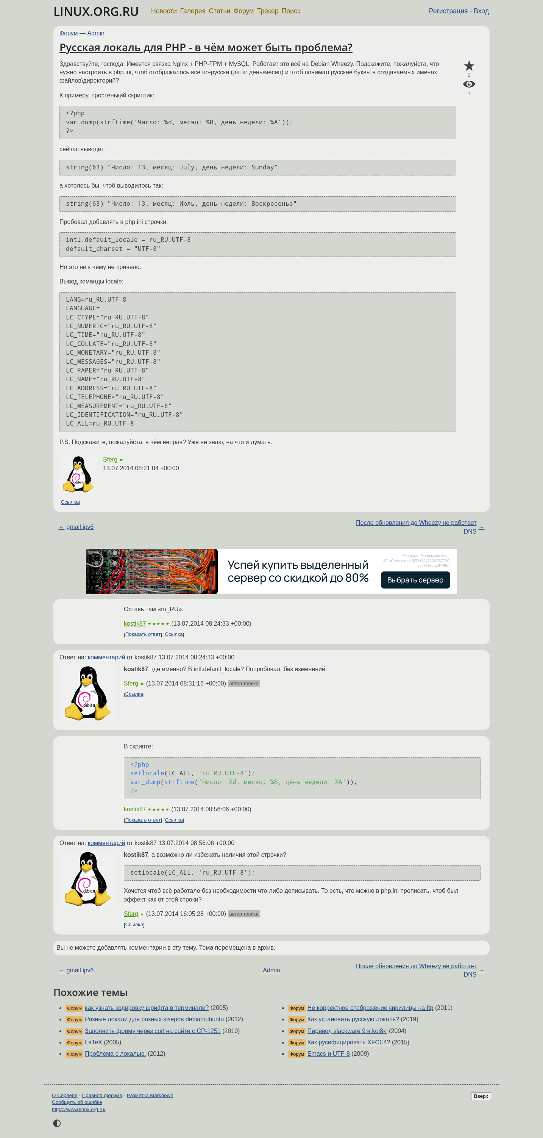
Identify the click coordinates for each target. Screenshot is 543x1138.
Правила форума (102, 1095)
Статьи (219, 11)
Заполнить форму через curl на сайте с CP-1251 (152, 1031)
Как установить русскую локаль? (353, 1019)
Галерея (193, 11)
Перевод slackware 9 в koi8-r (347, 1031)
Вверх (481, 1096)
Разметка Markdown (150, 1095)
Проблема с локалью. (115, 1053)
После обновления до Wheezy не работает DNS (416, 527)
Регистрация (448, 11)
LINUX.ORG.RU (96, 11)
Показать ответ (143, 634)
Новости (164, 11)
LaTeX (93, 1042)
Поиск (291, 11)
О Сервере (65, 1095)
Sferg (110, 459)
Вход (481, 11)
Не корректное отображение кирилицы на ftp (370, 1008)
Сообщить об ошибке (77, 1102)
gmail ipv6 (80, 527)
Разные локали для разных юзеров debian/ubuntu (154, 1019)
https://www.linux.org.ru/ (78, 1109)
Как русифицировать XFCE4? (348, 1042)
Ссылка (70, 502)
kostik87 (135, 623)
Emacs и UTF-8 (328, 1053)
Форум (244, 11)
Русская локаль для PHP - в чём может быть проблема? (206, 47)
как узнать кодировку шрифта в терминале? (147, 1008)
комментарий (106, 657)
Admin (96, 33)
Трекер (268, 11)
